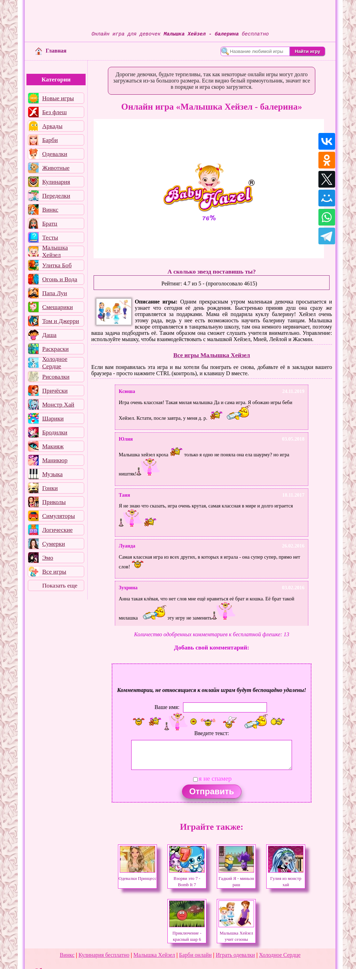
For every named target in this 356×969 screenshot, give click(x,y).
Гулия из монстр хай (285, 878)
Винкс (50, 209)
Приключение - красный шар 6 (187, 933)
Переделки (56, 195)
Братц (49, 223)
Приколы (54, 501)
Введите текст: (211, 733)
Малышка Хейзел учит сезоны (236, 933)
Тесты (50, 237)
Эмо (47, 557)
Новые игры (58, 98)
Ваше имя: (167, 707)
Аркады (52, 126)
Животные (56, 167)
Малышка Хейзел (55, 251)
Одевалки (54, 153)
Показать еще (59, 585)
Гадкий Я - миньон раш (236, 878)
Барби (50, 139)
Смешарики (57, 307)
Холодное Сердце (54, 362)
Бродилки (54, 432)
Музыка (52, 474)
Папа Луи (54, 293)
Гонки (50, 487)
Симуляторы (58, 515)
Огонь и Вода (59, 279)
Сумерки (53, 543)
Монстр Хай (58, 404)
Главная (50, 51)
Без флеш (54, 112)
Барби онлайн (195, 955)
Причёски (55, 390)
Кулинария (56, 181)
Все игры (54, 571)
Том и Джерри (60, 320)
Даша (49, 334)
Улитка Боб (57, 265)
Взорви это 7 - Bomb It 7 (187, 878)
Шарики (53, 418)
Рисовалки (56, 376)
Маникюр (55, 460)
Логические (57, 529)
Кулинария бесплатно (104, 955)
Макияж (53, 446)
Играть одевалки (235, 955)
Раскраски (55, 348)
